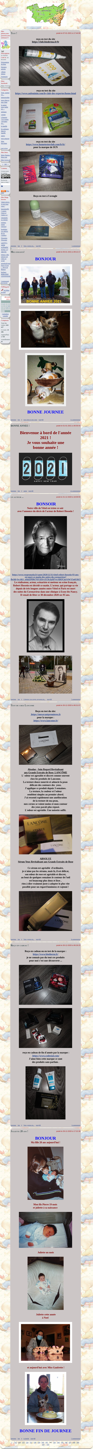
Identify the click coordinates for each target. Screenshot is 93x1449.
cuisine (3, 115)
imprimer (13, 246)
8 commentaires (75, 939)
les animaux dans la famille (5, 131)
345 (62, 1442)
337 (31, 1442)
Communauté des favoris (5, 282)
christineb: (4, 219)
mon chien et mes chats (5, 101)
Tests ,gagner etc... (29, 246)
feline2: (5, 258)
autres (3, 136)
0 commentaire (76, 1125)
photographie (5, 97)
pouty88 (38, 246)
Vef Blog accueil (5, 291)
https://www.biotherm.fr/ (45, 954)
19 (7, 307)
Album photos (3, 73)
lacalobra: (4, 232)
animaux (4, 112)
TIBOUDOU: (5, 204)
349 (78, 1442)
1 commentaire (76, 246)
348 (74, 1442)
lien (19, 246)
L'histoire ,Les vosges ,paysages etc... (5, 120)
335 (23, 1442)
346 (66, 1442)
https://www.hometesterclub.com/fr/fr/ (45, 144)
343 (54, 1442)
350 (43, 1445)
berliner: (6, 274)
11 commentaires (75, 419)
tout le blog (4, 148)
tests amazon (5, 139)
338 (35, 1442)
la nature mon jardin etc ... (4, 107)
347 (70, 1442)
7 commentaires (75, 699)
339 (39, 1442)
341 (46, 1442)
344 (58, 1442)
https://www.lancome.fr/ (45, 720)
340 (43, 1442)
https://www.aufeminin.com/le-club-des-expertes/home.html (45, 93)
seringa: (3, 225)
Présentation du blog (5, 63)
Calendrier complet (5, 315)
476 (48, 1445)
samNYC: (4, 247)
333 (15, 1442)
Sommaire (4, 77)
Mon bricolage (4, 142)
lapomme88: (5, 212)
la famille (4, 126)
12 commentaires (75, 491)
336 (27, 1442)
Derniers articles (4, 68)
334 (19, 1442)
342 (5, 164)
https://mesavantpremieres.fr (45, 714)
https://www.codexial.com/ (45, 1055)
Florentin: (4, 239)
